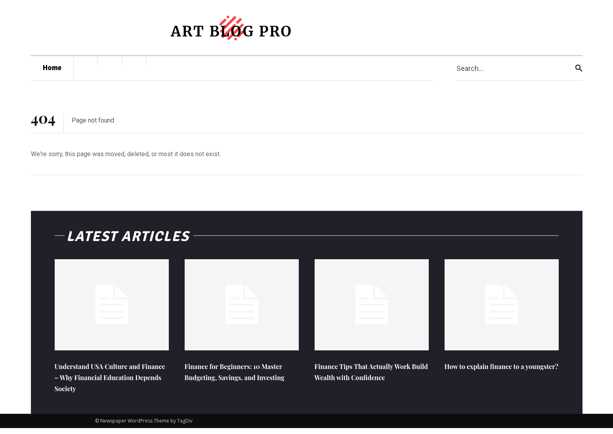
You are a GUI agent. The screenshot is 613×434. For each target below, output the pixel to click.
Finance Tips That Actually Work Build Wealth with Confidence (363, 382)
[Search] (578, 68)
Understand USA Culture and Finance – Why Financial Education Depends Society (107, 382)
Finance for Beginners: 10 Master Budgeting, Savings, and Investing (234, 382)
